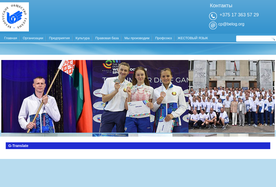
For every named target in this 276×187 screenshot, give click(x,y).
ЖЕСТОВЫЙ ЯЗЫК (193, 38)
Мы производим (136, 38)
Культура (83, 38)
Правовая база (107, 38)
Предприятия (59, 38)
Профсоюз (163, 38)
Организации (33, 38)
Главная (10, 38)
